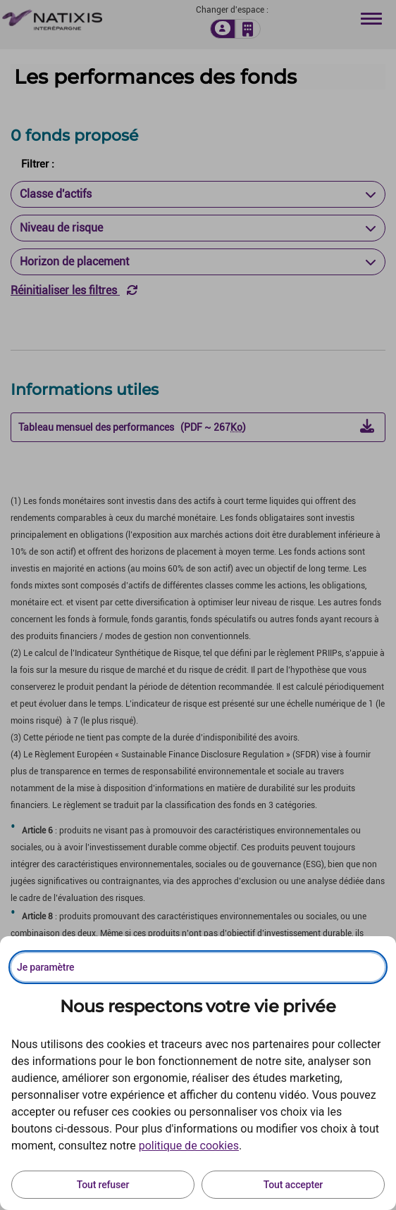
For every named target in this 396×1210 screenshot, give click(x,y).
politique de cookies (189, 1145)
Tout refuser (103, 1184)
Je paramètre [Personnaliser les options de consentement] (45, 967)
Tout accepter (293, 1184)
